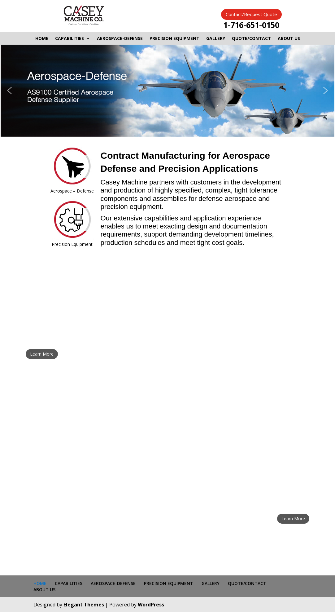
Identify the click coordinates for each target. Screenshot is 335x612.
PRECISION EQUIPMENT (174, 38)
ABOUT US (289, 38)
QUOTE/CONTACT (251, 38)
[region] (167, 91)
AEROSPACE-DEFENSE (120, 38)
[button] (10, 90)
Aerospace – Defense (72, 191)
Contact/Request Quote (251, 14)
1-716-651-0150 (251, 25)
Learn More (42, 354)
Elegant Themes (83, 604)
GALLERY (215, 38)
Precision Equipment (72, 244)
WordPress (151, 604)
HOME (41, 38)
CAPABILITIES (69, 38)
